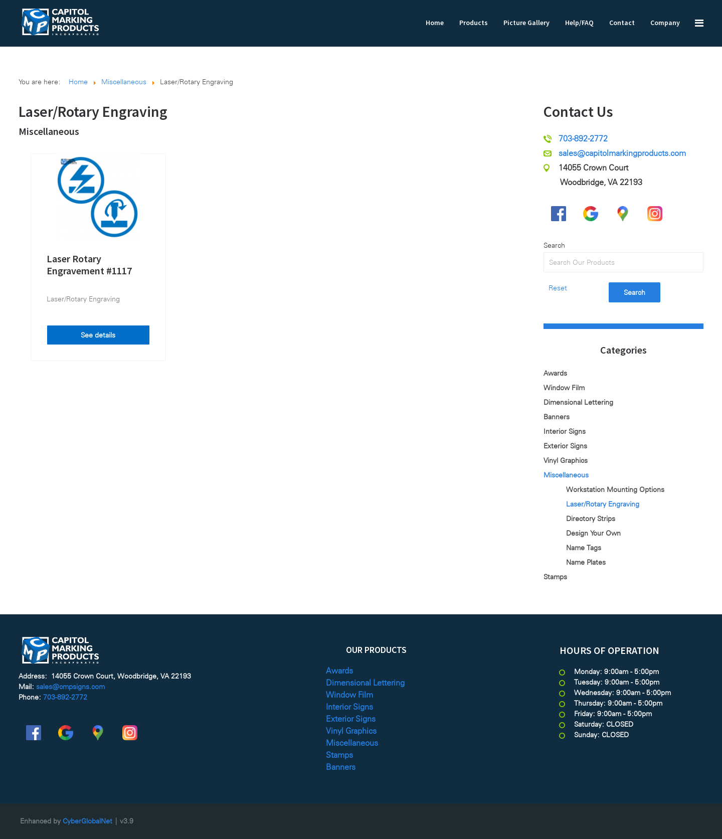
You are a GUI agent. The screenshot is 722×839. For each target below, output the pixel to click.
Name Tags (583, 548)
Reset (558, 288)
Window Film (564, 388)
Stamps (555, 577)
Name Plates (586, 562)
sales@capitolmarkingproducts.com (622, 153)
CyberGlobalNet (87, 821)
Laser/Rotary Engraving (83, 299)
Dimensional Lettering (578, 402)
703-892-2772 (583, 138)
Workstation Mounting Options (615, 489)
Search (554, 245)
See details (98, 335)
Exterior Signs (565, 446)
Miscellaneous (49, 131)
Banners (557, 417)
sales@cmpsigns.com (70, 687)
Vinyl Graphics (566, 460)
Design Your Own (593, 533)
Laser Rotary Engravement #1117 (89, 264)
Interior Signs (565, 431)
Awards (555, 373)
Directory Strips (590, 519)
